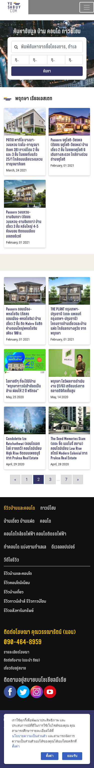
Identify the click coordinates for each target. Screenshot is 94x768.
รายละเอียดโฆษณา (16, 652)
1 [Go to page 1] (27, 479)
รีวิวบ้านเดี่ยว (14, 592)
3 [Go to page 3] (50, 479)
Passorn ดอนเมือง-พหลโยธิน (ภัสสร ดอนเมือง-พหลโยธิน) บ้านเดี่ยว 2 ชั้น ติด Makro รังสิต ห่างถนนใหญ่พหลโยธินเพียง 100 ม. (24, 321)
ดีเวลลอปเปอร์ (63, 546)
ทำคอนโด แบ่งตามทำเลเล (25, 546)
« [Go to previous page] (15, 479)
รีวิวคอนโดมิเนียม (17, 583)
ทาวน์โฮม (48, 507)
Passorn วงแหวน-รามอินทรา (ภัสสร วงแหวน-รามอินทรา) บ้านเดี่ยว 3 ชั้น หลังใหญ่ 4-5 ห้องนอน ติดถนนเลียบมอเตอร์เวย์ (23, 224)
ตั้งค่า (16, 746)
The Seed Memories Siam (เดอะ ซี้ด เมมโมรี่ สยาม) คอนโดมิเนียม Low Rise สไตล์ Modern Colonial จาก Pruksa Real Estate (69, 448)
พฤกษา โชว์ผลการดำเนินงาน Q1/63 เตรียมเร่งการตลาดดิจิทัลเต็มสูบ (67, 386)
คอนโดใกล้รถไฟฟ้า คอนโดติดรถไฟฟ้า (35, 533)
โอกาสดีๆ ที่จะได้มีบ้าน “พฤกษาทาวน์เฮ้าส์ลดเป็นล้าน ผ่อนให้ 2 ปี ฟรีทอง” (23, 386)
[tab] (22, 507)
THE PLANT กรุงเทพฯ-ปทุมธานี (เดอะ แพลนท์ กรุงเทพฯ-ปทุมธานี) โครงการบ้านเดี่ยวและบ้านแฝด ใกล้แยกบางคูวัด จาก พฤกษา (68, 321)
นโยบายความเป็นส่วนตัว (29, 736)
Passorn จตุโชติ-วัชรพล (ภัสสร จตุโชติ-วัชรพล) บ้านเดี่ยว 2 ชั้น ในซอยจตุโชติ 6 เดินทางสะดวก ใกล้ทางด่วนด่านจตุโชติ (69, 149)
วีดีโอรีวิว (11, 559)
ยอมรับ (72, 756)
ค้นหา (47, 71)
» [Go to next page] (78, 479)
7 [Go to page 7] (66, 479)
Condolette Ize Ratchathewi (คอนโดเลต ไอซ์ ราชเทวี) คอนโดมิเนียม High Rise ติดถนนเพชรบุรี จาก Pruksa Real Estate (24, 448)
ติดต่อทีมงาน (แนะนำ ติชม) (22, 660)
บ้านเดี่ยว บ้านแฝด (19, 520)
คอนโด (45, 520)
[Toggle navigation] (86, 7)
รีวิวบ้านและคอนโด (19, 507)
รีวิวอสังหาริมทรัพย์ (19, 611)
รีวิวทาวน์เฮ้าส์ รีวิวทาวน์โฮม (25, 602)
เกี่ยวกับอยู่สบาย (15, 668)
